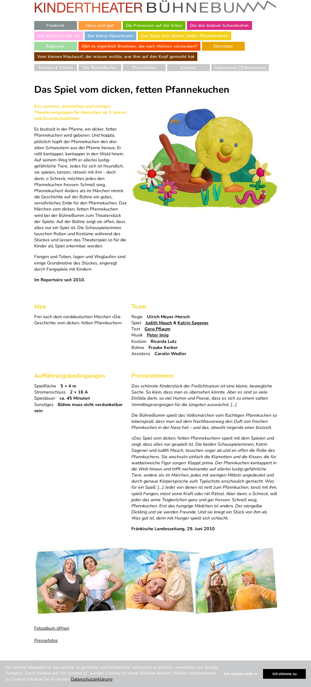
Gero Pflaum (157, 329)
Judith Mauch (158, 323)
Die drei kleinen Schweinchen (219, 25)
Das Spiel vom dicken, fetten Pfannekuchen (184, 36)
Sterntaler (223, 46)
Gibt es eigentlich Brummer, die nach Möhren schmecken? (139, 46)
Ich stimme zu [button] (285, 673)
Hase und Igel (100, 25)
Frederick (55, 25)
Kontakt (188, 67)
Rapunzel (55, 46)
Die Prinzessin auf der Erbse (154, 25)
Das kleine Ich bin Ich (58, 36)
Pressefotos (144, 67)
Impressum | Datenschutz (240, 67)
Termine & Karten (55, 67)
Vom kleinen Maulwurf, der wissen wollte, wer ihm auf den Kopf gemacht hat (116, 56)
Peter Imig (158, 335)
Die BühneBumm (99, 67)
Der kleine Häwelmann (110, 36)
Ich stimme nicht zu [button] (241, 673)
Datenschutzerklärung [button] (91, 679)
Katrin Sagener (193, 323)
